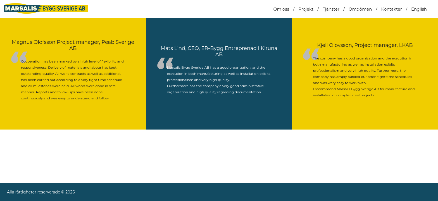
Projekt (305, 9)
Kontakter (391, 9)
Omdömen (360, 9)
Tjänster (331, 9)
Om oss (281, 9)
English (419, 9)
